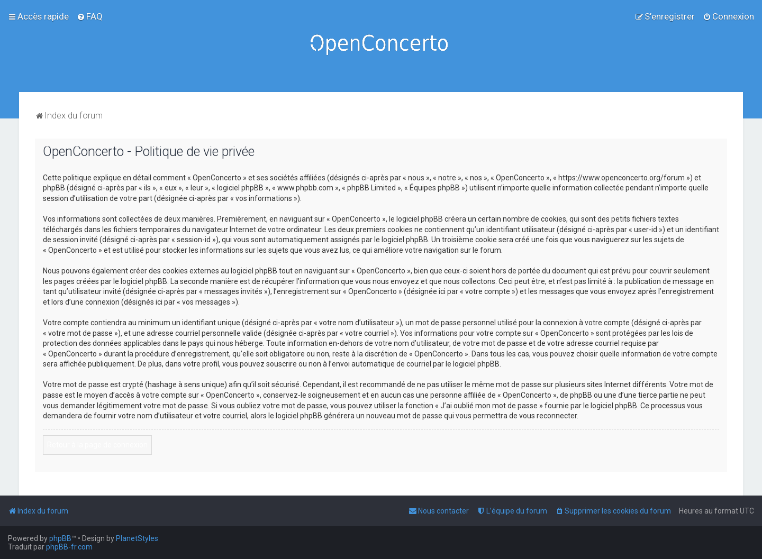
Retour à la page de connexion (97, 445)
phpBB (60, 538)
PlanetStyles (137, 538)
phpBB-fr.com (69, 547)
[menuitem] (90, 16)
